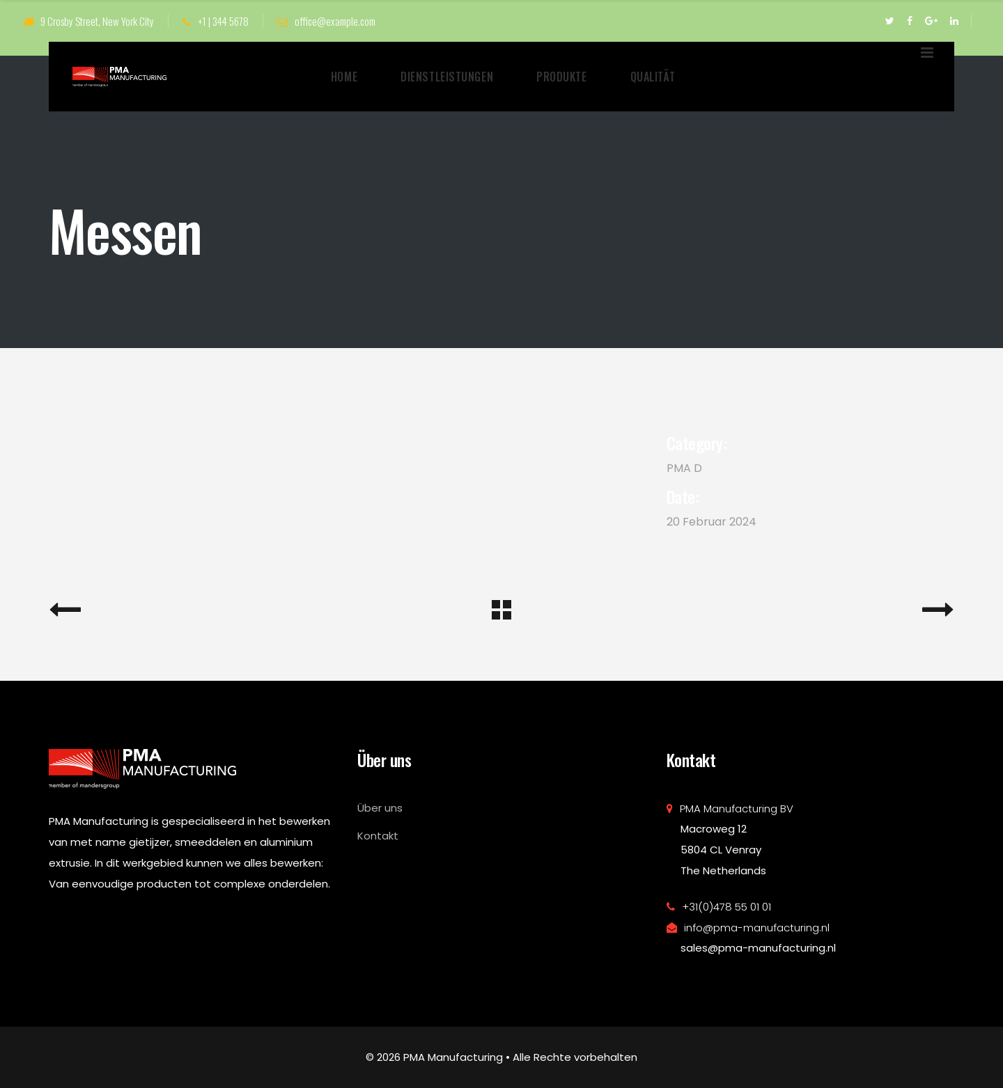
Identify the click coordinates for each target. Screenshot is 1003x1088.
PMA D (684, 468)
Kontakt (377, 835)
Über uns (380, 808)
